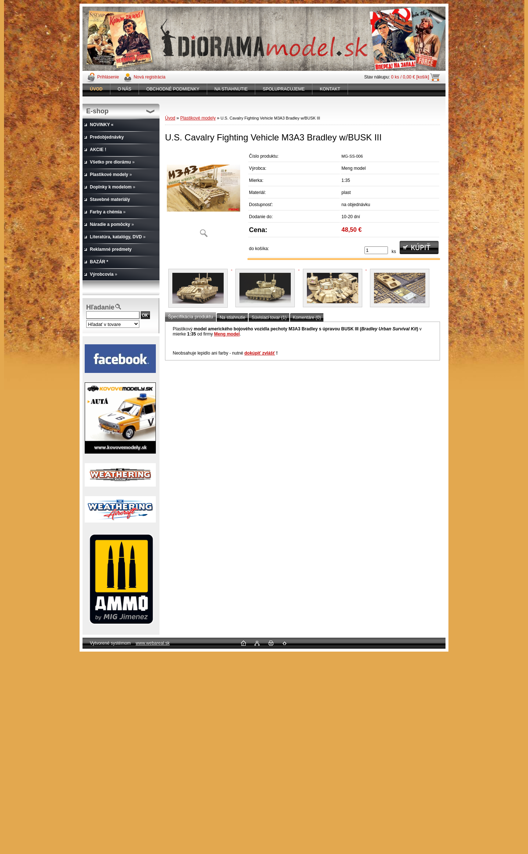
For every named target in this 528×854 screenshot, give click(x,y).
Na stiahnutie (232, 317)
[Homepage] (96, 89)
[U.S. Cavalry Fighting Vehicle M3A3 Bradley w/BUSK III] (203, 196)
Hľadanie (100, 307)
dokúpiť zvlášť (259, 353)
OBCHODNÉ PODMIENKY (172, 89)
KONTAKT (330, 89)
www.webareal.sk (153, 643)
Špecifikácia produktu (190, 316)
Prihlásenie (108, 77)
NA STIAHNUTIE (231, 89)
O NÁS (124, 89)
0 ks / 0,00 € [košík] (410, 77)
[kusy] (376, 250)
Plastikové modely (198, 118)
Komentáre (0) (307, 317)
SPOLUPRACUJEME (284, 89)
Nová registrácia (149, 77)
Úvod (170, 118)
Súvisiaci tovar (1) (269, 317)
